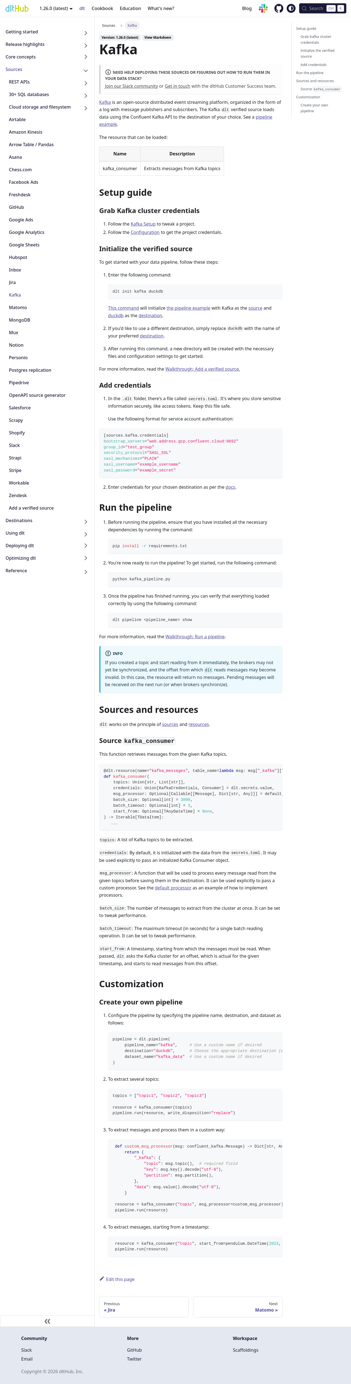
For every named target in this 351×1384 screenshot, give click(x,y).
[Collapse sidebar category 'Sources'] (86, 70)
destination (150, 315)
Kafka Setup (143, 224)
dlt (82, 8)
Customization (308, 96)
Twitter (134, 1359)
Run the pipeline (309, 72)
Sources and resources (315, 80)
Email (27, 1359)
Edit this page (117, 1279)
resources (199, 724)
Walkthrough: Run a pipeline (195, 637)
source (255, 308)
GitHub (134, 1350)
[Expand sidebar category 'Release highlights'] (86, 45)
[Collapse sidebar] (47, 1321)
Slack (26, 1350)
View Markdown (158, 37)
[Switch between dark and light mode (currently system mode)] (291, 8)
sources (170, 724)
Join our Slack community (131, 86)
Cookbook (102, 8)
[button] (47, 58)
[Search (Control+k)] (323, 8)
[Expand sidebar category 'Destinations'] (86, 521)
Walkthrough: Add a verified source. (202, 369)
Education (130, 8)
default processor (173, 888)
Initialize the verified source (318, 53)
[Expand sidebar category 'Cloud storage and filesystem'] (86, 108)
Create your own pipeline (314, 107)
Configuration (145, 232)
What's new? (161, 8)
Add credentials (313, 64)
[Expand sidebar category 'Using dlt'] (86, 534)
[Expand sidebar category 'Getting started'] (86, 33)
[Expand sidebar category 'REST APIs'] (86, 83)
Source (321, 89)
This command (123, 308)
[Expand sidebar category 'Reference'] (86, 572)
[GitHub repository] (276, 9)
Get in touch (178, 86)
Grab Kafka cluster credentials (316, 39)
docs (230, 487)
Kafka (105, 102)
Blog (247, 8)
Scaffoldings (246, 1350)
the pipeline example (188, 308)
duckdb (116, 315)
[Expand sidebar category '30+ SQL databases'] (86, 95)
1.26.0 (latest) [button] (54, 8)
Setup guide (306, 28)
